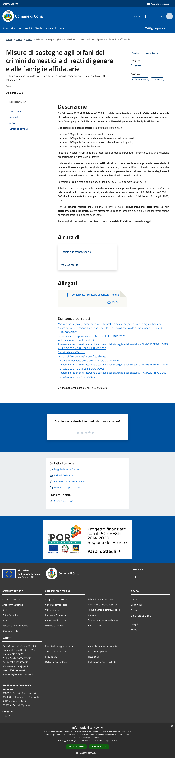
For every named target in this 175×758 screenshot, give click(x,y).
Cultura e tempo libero (56, 604)
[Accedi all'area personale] (158, 3)
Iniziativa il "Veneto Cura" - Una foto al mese (82, 356)
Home (9, 39)
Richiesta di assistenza (56, 662)
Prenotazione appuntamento (59, 646)
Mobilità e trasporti (54, 625)
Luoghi (134, 624)
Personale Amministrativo (15, 625)
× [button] (172, 726)
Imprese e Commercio (55, 615)
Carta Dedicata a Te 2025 (71, 352)
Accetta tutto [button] (76, 746)
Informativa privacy (97, 651)
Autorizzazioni (95, 625)
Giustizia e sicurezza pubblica (102, 604)
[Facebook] (143, 16)
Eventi (134, 629)
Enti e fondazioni (10, 615)
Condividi (138, 53)
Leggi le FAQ (51, 656)
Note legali (93, 656)
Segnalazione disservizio (57, 651)
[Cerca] (169, 16)
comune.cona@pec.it (18, 666)
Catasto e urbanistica (55, 620)
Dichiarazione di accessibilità (102, 662)
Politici (5, 620)
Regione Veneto (10, 4)
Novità (19, 39)
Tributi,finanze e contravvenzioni (104, 609)
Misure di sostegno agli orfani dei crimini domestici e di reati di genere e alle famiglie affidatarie (109, 324)
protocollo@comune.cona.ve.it (17, 674)
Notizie (134, 599)
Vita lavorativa (52, 610)
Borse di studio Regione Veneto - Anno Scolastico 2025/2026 (91, 336)
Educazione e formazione (100, 599)
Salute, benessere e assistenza (103, 620)
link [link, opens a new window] (115, 740)
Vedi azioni (152, 53)
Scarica (113, 301)
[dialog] (87, 740)
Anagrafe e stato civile (56, 599)
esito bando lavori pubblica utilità (76, 340)
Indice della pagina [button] (17, 101)
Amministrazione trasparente (102, 646)
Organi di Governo (11, 599)
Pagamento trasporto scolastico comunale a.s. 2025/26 (88, 360)
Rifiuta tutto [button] (99, 746)
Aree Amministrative (12, 604)
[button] (87, 753)
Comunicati (136, 604)
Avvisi (29, 39)
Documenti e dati (10, 631)
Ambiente (93, 615)
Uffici (5, 610)
